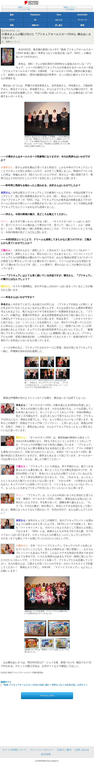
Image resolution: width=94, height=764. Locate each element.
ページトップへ (47, 695)
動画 (82, 25)
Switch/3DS (82, 15)
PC (35, 20)
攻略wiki (35, 25)
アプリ (12, 20)
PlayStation (35, 15)
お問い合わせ (82, 750)
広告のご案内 (64, 750)
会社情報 (46, 754)
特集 (12, 25)
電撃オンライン (13, 42)
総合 (12, 15)
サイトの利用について (14, 750)
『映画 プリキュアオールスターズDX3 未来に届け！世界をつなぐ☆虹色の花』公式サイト (45, 685)
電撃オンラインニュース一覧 (24, 8)
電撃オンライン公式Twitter (69, 8)
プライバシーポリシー (42, 750)
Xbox (59, 15)
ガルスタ (58, 20)
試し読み (58, 25)
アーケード (82, 20)
